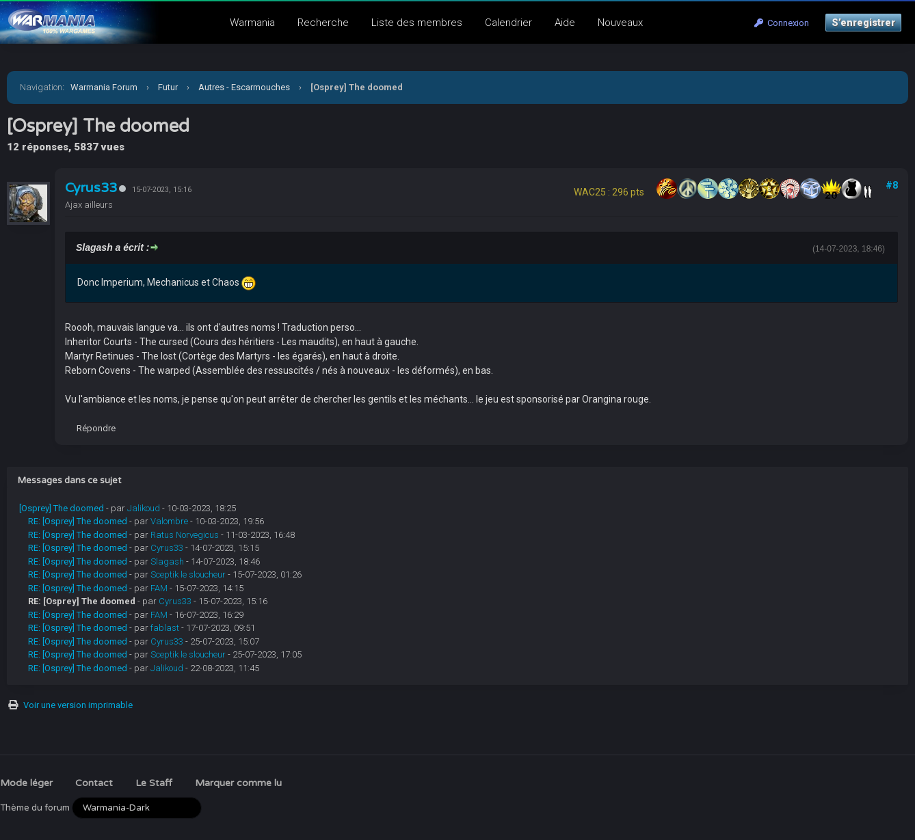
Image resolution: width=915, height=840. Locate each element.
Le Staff (153, 783)
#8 (892, 185)
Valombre (169, 521)
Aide (565, 22)
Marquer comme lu (238, 783)
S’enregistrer (863, 22)
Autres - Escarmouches (244, 87)
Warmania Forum (103, 87)
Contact (94, 783)
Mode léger (26, 783)
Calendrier (508, 22)
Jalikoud (143, 508)
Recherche (323, 22)
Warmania (252, 22)
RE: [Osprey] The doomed (77, 521)
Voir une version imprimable (78, 705)
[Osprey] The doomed (61, 508)
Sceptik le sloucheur (188, 574)
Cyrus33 (91, 188)
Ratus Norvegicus (184, 535)
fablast (164, 628)
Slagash (167, 561)
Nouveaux (620, 22)
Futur (168, 87)
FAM (159, 588)
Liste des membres (416, 22)
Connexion (781, 23)
